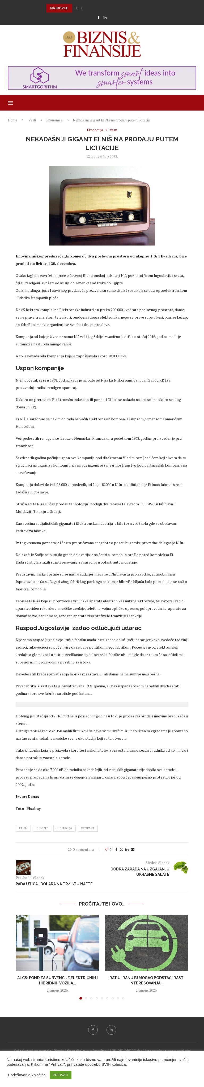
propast (87, 828)
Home (12, 120)
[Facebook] (98, 17)
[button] (76, 8)
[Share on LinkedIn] (127, 849)
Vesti (32, 120)
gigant (42, 828)
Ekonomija (54, 120)
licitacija (64, 828)
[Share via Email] (132, 849)
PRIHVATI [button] (60, 1075)
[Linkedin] (105, 17)
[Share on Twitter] (121, 849)
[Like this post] (110, 849)
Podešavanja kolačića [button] (27, 1075)
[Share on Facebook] (116, 849)
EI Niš (23, 828)
